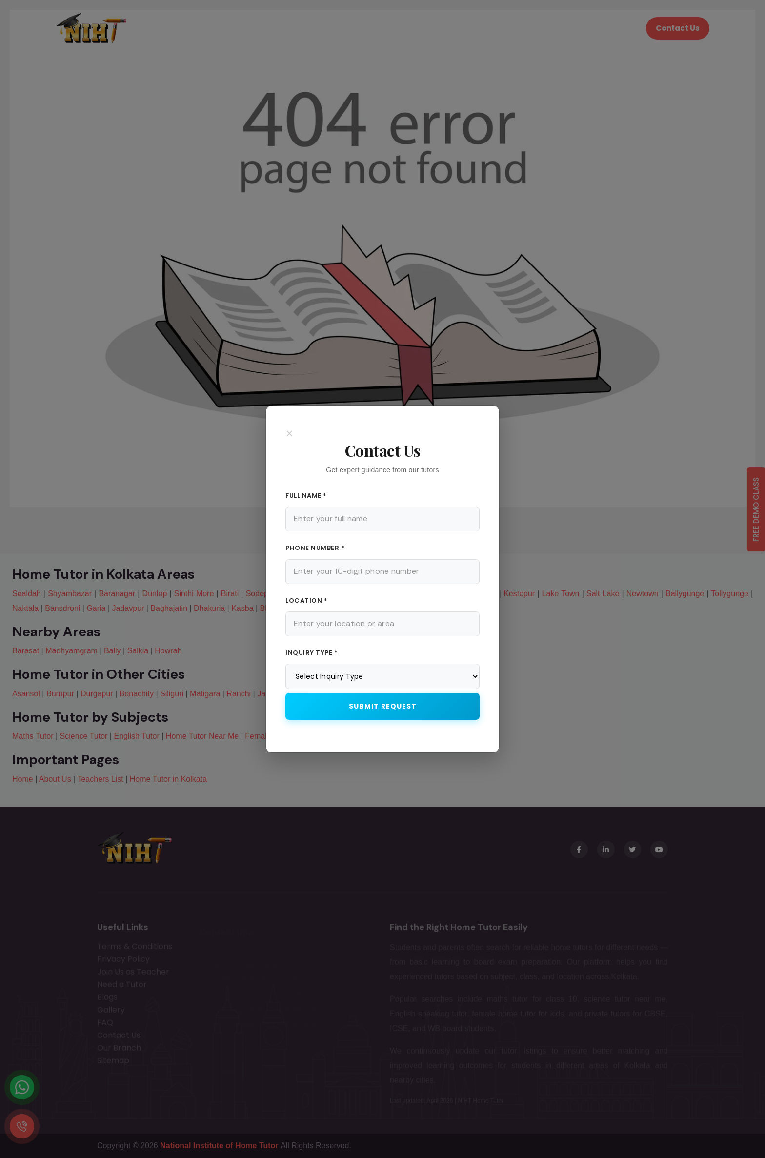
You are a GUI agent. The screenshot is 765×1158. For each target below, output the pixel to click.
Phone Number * (314, 547)
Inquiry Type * (311, 652)
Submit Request (383, 706)
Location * (306, 600)
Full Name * (306, 495)
